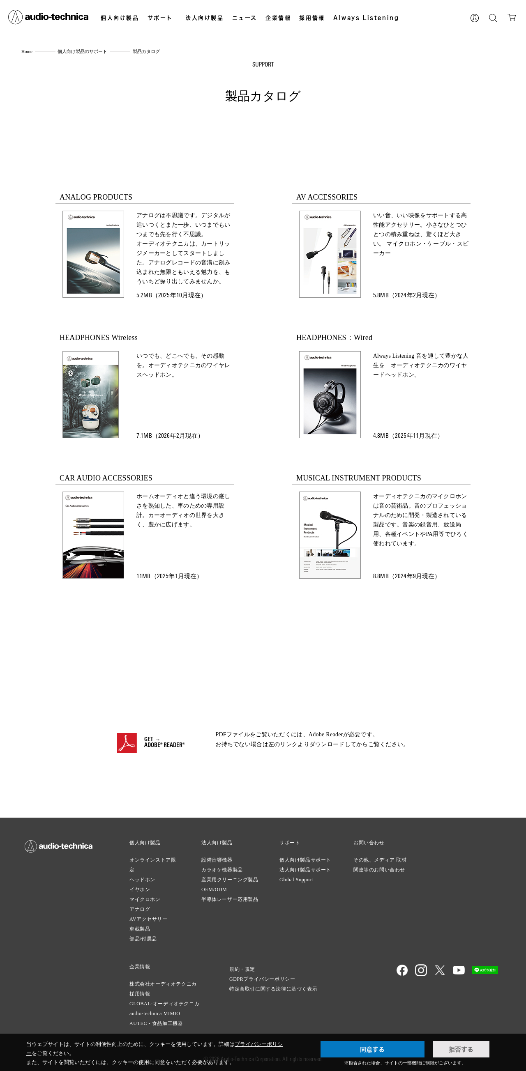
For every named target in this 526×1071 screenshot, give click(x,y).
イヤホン (139, 889)
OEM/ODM (214, 889)
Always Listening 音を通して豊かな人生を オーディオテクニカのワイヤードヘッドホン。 (421, 366)
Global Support (296, 880)
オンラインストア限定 (152, 865)
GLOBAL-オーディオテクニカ (164, 1004)
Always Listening (366, 17)
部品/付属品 (143, 939)
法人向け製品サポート (305, 870)
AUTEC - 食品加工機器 (156, 1023)
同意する (372, 1049)
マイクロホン (145, 899)
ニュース (244, 17)
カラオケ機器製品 (222, 870)
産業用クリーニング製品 (229, 880)
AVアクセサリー (148, 919)
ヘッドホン (142, 880)
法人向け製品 (204, 17)
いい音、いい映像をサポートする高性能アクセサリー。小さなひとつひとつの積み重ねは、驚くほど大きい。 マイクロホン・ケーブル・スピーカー (420, 234)
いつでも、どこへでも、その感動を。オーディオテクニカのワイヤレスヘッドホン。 (183, 366)
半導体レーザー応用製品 (229, 899)
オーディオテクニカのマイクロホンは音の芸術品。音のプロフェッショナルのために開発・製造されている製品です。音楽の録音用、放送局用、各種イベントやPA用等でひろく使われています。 (420, 520)
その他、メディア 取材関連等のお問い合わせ (380, 865)
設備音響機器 (217, 860)
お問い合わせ (369, 842)
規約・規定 (242, 969)
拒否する (461, 1049)
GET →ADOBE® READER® (164, 743)
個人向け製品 (120, 17)
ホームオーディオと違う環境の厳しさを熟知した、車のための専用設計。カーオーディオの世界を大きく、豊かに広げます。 (183, 511)
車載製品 (139, 929)
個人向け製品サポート (305, 860)
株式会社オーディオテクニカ (163, 984)
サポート (160, 17)
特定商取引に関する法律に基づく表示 (273, 989)
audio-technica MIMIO (154, 1013)
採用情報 (312, 17)
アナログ (139, 909)
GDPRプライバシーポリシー (262, 979)
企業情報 (278, 17)
